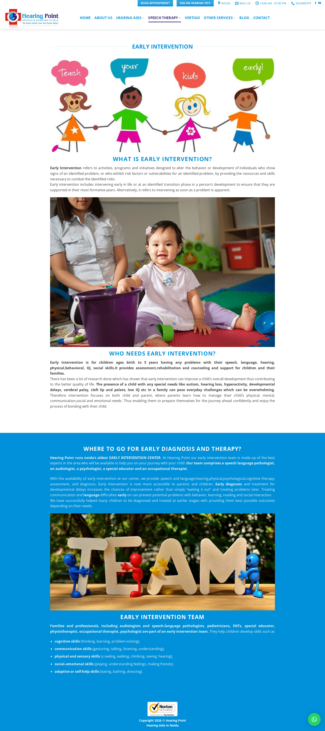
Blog (244, 17)
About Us (103, 17)
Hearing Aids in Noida (162, 725)
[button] (314, 719)
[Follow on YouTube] (319, 3)
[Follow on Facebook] (315, 3)
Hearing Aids (130, 17)
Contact (261, 17)
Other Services (220, 17)
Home (85, 17)
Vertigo (192, 17)
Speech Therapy (164, 17)
